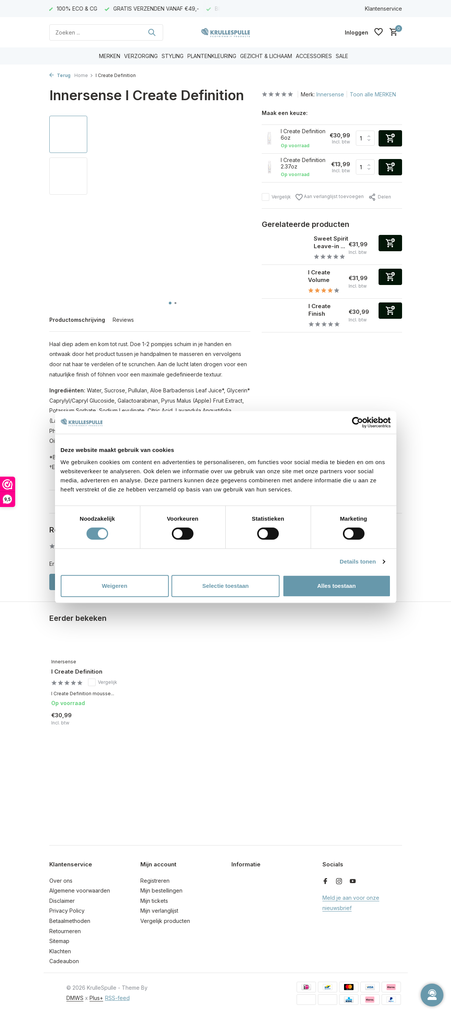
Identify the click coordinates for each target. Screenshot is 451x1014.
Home (83, 75)
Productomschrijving (77, 319)
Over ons (60, 880)
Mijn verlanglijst (159, 910)
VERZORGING (141, 56)
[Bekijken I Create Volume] (282, 282)
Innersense (330, 94)
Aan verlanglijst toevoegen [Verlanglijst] (329, 197)
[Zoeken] (106, 32)
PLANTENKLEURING (211, 56)
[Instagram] (339, 881)
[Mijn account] (356, 32)
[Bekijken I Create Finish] (282, 315)
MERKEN (109, 56)
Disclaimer (62, 900)
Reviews (123, 319)
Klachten (60, 951)
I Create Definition (76, 671)
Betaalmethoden (69, 921)
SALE (342, 56)
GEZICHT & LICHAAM (266, 56)
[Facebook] (325, 881)
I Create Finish (319, 309)
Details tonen (358, 561)
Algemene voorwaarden (79, 890)
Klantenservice (383, 8)
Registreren (155, 880)
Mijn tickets (154, 900)
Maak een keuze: (285, 113)
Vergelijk (276, 197)
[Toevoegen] (390, 243)
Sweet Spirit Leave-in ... (331, 242)
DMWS (74, 998)
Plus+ (96, 998)
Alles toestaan (336, 586)
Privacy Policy (67, 910)
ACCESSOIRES (314, 56)
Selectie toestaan (225, 586)
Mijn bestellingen (161, 890)
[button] (170, 303)
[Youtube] (353, 881)
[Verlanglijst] (378, 32)
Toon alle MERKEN (373, 94)
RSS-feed (117, 998)
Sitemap (59, 941)
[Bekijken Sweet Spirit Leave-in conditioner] (285, 248)
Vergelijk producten (165, 921)
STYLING (173, 56)
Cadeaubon (64, 961)
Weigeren (114, 586)
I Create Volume (319, 276)
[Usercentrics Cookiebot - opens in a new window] (357, 422)
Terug (60, 75)
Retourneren (65, 931)
